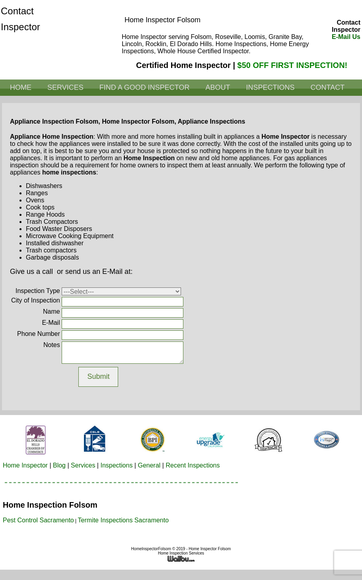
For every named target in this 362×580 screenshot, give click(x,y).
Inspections (270, 87)
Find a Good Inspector (144, 87)
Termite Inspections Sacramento (123, 520)
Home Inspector (25, 465)
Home (20, 87)
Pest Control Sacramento (38, 520)
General (149, 465)
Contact (327, 87)
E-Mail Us (346, 36)
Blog (59, 465)
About (217, 87)
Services (65, 87)
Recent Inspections (192, 465)
